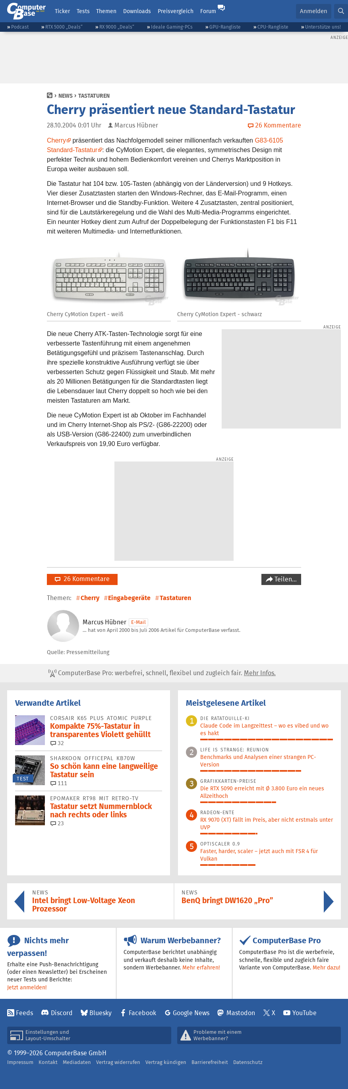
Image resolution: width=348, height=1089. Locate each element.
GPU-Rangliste (225, 26)
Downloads (137, 11)
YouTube (304, 1013)
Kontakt (48, 1062)
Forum (208, 11)
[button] (341, 11)
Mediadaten (77, 1062)
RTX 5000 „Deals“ (64, 26)
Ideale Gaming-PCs (172, 26)
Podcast (20, 26)
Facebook (142, 1013)
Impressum (20, 1062)
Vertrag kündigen (165, 1062)
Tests (83, 11)
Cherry (56, 140)
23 (57, 823)
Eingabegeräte (129, 597)
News (65, 95)
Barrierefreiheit (209, 1062)
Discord (62, 1013)
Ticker (62, 11)
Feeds (24, 1013)
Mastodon (240, 1013)
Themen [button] (106, 11)
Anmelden (313, 11)
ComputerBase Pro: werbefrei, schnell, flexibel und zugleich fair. (162, 673)
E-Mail (138, 622)
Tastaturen (94, 95)
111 (58, 783)
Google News (191, 1013)
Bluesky (100, 1013)
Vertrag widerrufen (118, 1062)
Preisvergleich (175, 11)
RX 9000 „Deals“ (116, 26)
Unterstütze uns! (323, 26)
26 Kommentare (82, 578)
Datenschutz (248, 1062)
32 (57, 743)
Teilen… (285, 579)
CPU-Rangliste (272, 26)
